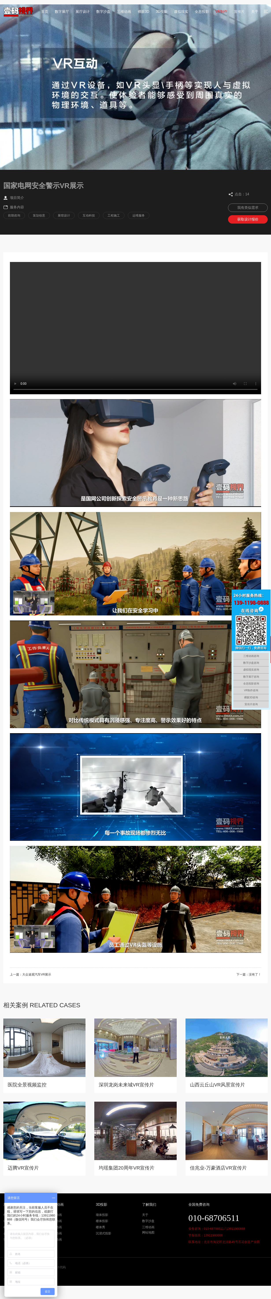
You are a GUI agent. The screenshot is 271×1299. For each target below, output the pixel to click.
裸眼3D (143, 11)
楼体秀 (100, 1227)
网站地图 (148, 1232)
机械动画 (56, 1233)
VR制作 (221, 11)
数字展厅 (62, 11)
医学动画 (56, 1227)
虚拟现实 (181, 11)
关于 (254, 11)
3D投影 (161, 11)
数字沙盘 (103, 11)
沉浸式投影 (103, 1233)
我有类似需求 (247, 207)
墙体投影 (102, 1215)
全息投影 (202, 11)
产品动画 (56, 1239)
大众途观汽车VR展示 (36, 974)
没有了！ (255, 974)
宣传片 (239, 11)
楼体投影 (102, 1221)
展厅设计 (83, 11)
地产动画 (56, 1215)
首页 (44, 11)
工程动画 (56, 1221)
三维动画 (124, 11)
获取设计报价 (247, 219)
